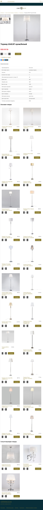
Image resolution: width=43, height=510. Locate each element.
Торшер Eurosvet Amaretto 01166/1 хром (28, 406)
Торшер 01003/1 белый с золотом (28, 127)
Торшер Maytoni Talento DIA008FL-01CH (7, 155)
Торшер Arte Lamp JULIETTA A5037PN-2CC (6, 265)
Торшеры (21, 12)
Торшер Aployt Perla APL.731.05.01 (6, 322)
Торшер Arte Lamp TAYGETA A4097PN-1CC (7, 237)
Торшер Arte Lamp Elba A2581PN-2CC (7, 182)
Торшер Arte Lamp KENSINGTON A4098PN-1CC (27, 322)
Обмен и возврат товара (31, 507)
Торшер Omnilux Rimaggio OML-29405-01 (28, 434)
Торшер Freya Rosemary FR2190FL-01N (28, 378)
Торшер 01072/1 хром (5, 347)
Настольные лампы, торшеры (11, 12)
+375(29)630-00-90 (6, 501)
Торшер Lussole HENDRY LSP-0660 (27, 182)
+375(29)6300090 (10, 1)
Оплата (16, 507)
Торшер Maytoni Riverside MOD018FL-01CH (28, 294)
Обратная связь (10, 507)
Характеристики (4, 63)
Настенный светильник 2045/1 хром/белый (27, 465)
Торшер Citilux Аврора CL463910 (28, 209)
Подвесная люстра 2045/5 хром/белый (6, 465)
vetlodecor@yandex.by (6, 504)
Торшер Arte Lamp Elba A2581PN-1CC (7, 378)
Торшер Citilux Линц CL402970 (28, 154)
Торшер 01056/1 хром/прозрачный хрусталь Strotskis (7, 294)
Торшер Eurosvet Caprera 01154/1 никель (7, 209)
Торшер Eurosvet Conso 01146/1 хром (7, 406)
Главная (2, 12)
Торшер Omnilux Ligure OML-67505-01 (28, 265)
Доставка (3, 507)
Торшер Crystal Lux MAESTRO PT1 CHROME (28, 237)
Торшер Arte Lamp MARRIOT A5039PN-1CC (7, 434)
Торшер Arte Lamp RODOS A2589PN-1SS (27, 350)
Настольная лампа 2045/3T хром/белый (6, 493)
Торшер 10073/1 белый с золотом (7, 127)
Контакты (22, 507)
